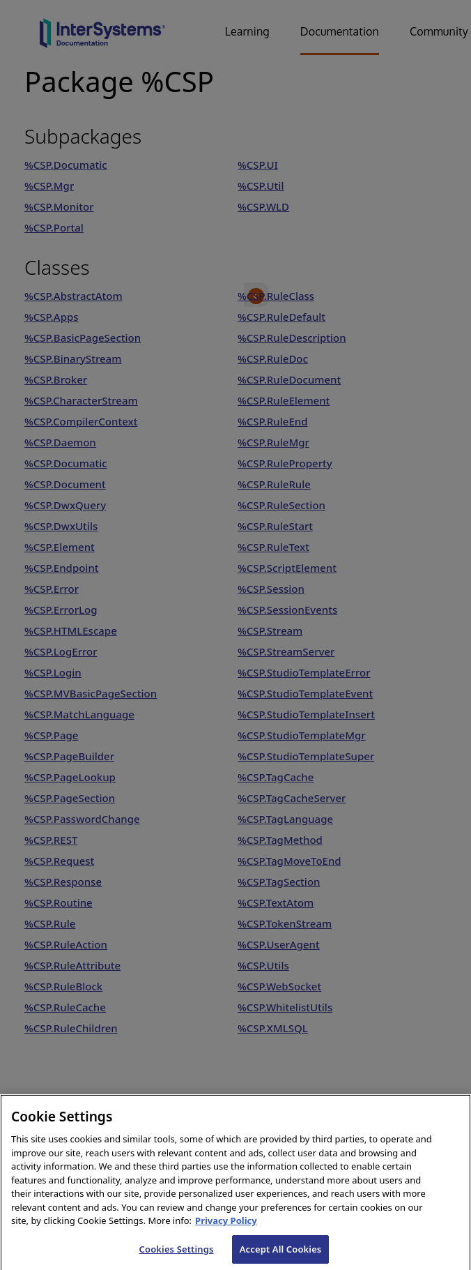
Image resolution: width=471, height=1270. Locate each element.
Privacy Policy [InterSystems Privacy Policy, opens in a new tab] (226, 1229)
